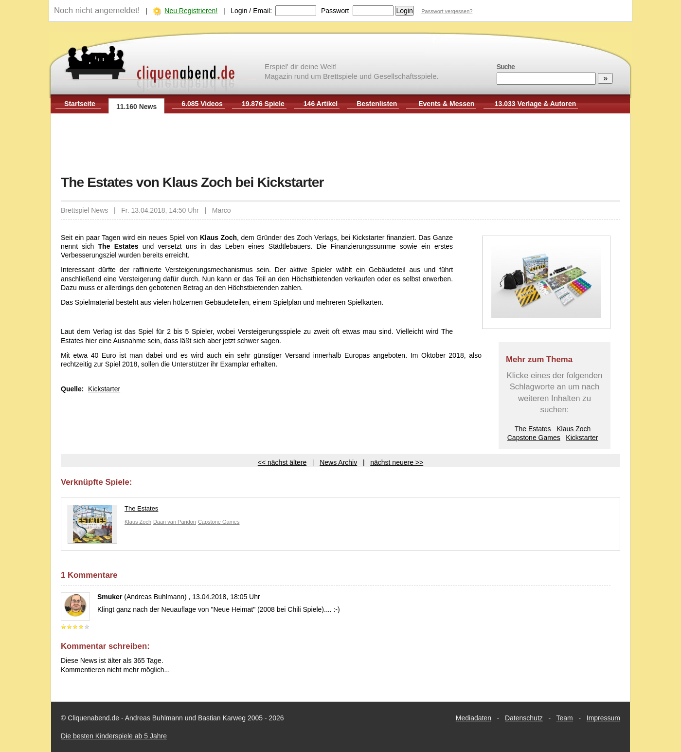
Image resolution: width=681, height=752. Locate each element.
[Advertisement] (340, 145)
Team (564, 718)
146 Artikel (321, 104)
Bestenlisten (377, 104)
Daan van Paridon (174, 522)
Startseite (79, 104)
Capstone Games (533, 437)
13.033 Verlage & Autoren (535, 104)
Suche (506, 67)
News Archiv (338, 462)
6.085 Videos (202, 104)
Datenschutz (524, 718)
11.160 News (136, 106)
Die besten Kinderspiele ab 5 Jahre (114, 736)
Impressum (603, 718)
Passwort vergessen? (446, 11)
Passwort (335, 11)
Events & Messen (446, 104)
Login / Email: (251, 11)
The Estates (533, 429)
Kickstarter (582, 437)
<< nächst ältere (282, 462)
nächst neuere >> (396, 462)
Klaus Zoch (573, 429)
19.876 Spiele (263, 104)
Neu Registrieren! (190, 11)
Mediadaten (473, 718)
